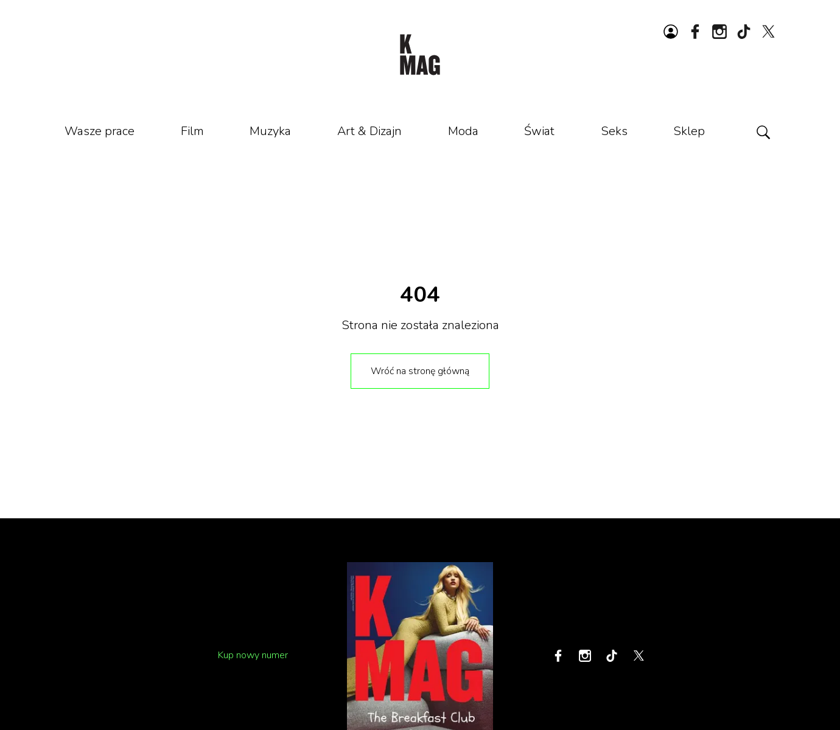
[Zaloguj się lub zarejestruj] (670, 31)
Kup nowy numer (253, 655)
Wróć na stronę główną (420, 371)
